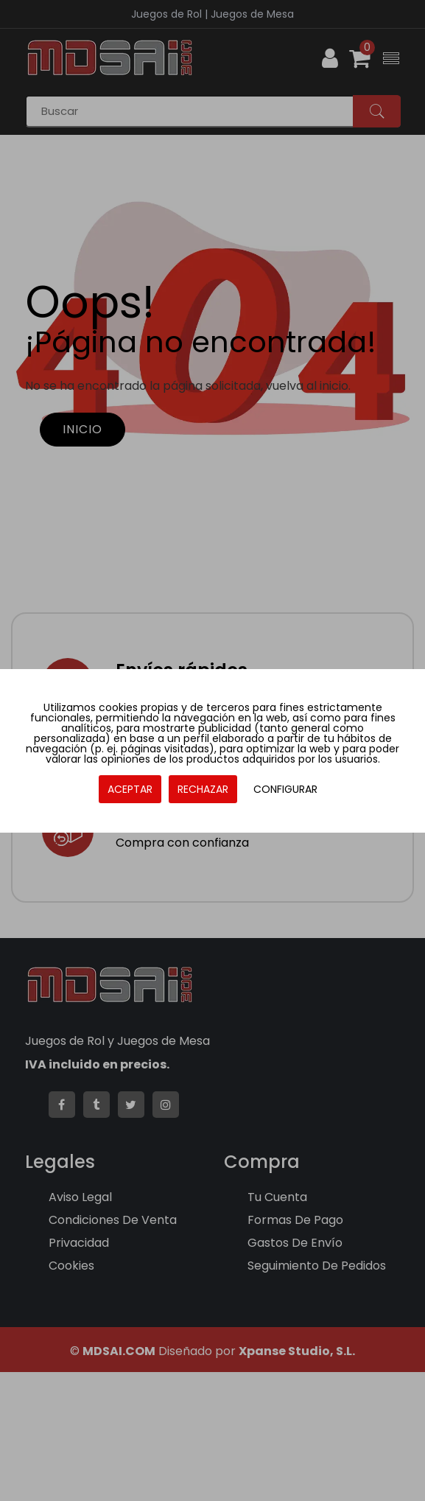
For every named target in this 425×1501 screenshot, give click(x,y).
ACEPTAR (130, 789)
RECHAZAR (203, 789)
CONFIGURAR (285, 789)
